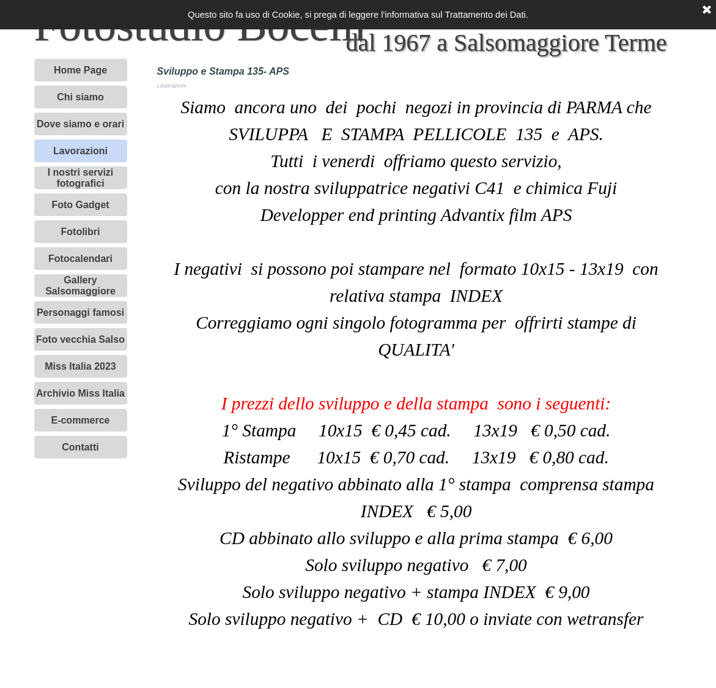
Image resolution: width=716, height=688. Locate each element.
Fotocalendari (80, 258)
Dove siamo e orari (80, 124)
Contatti (80, 447)
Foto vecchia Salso (80, 339)
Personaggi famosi (80, 312)
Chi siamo (80, 97)
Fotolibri (80, 231)
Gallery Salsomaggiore (80, 285)
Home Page (80, 70)
